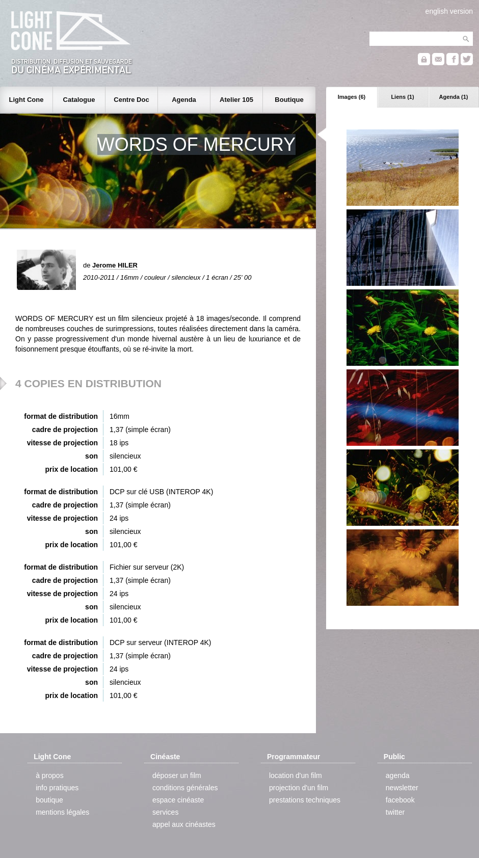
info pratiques (57, 788)
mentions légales (62, 812)
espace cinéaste (178, 800)
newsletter (402, 788)
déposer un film (176, 775)
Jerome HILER (115, 265)
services (165, 812)
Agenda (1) (453, 97)
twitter (395, 812)
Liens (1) (402, 97)
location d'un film (295, 775)
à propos (49, 775)
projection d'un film (298, 788)
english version (449, 11)
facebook (400, 800)
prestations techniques (304, 800)
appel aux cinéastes (184, 824)
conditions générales (185, 788)
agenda (398, 775)
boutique (49, 800)
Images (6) (351, 97)
